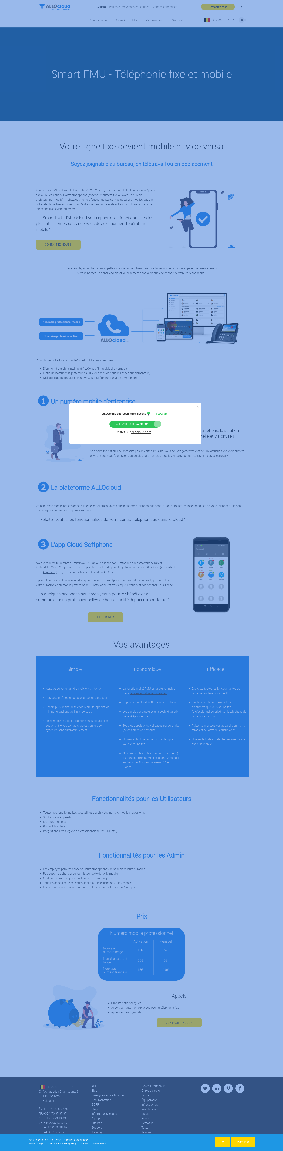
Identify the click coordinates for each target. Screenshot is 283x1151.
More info (243, 1141)
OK (222, 1141)
